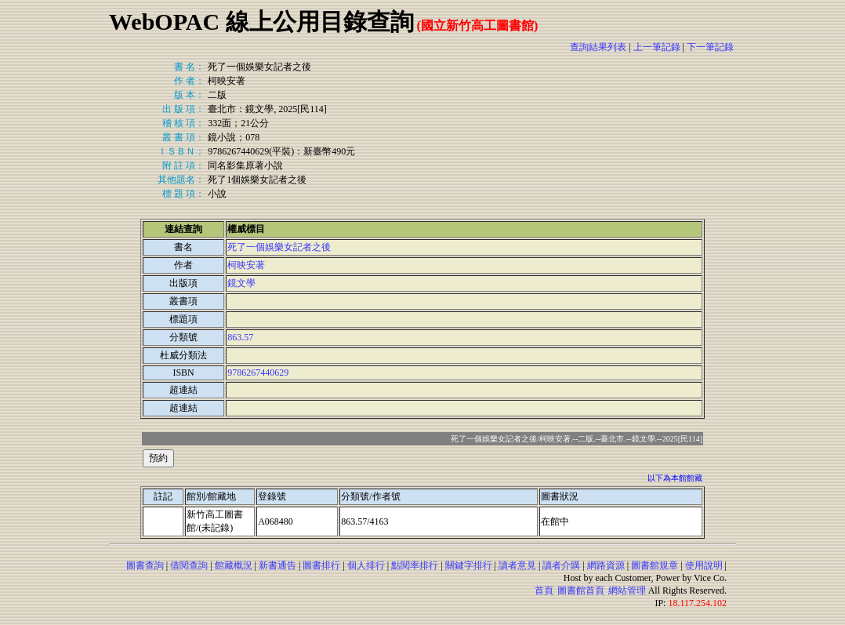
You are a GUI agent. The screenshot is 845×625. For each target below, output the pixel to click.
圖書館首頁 (580, 590)
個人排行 (366, 565)
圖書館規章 (654, 565)
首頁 (544, 590)
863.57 (240, 337)
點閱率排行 (414, 565)
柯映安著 (246, 265)
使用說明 (704, 565)
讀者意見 (517, 565)
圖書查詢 (145, 565)
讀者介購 (561, 565)
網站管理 (627, 590)
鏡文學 (241, 283)
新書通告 (277, 565)
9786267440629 (257, 372)
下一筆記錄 (710, 47)
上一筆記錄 (656, 47)
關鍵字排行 (468, 565)
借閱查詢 (189, 565)
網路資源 (606, 565)
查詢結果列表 (598, 47)
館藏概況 (233, 565)
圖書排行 (321, 565)
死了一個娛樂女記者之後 (279, 247)
